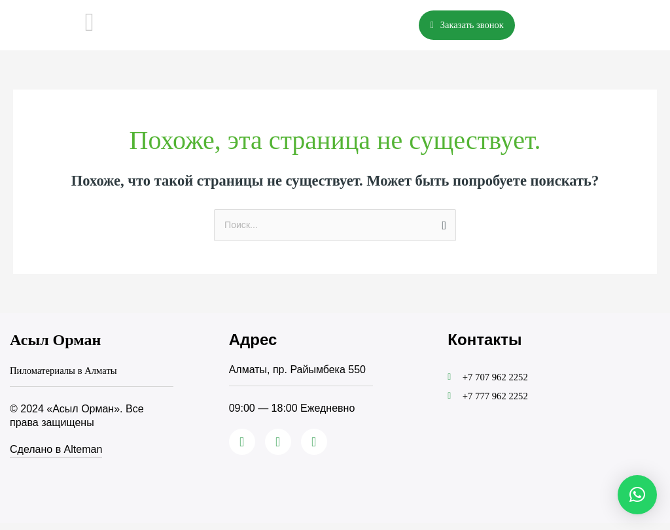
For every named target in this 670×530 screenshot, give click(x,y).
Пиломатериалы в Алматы (68, 378)
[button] (637, 494)
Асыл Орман (55, 348)
